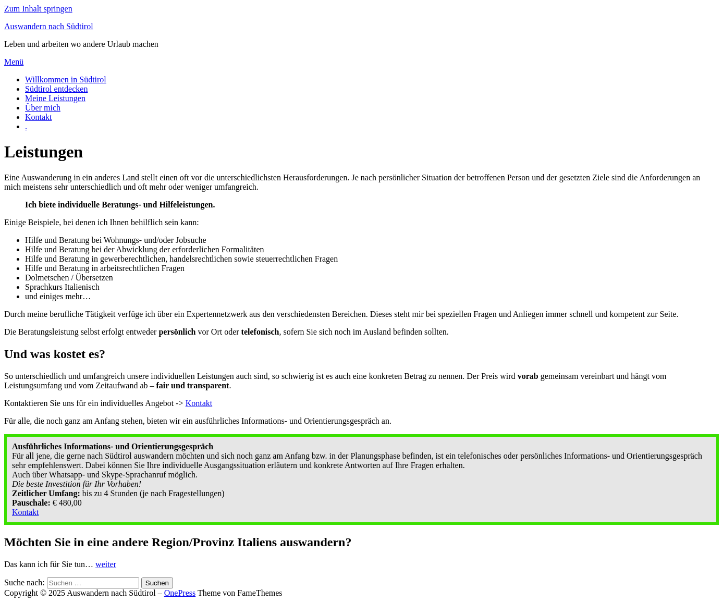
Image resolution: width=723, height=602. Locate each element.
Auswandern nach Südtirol (48, 26)
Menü (13, 61)
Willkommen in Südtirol (65, 79)
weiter (105, 564)
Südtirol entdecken (56, 88)
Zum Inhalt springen (38, 8)
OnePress (179, 592)
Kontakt (38, 117)
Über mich (42, 107)
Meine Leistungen (55, 98)
